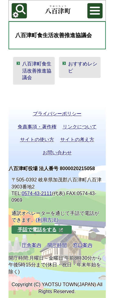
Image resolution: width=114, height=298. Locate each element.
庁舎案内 (31, 245)
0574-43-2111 (37, 193)
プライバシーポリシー (57, 113)
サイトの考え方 (77, 139)
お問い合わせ (57, 152)
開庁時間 (57, 245)
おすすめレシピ (82, 67)
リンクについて (80, 126)
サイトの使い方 (37, 139)
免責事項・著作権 (37, 126)
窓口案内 (82, 245)
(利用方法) (47, 220)
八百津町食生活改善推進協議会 (36, 70)
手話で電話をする (40, 229)
